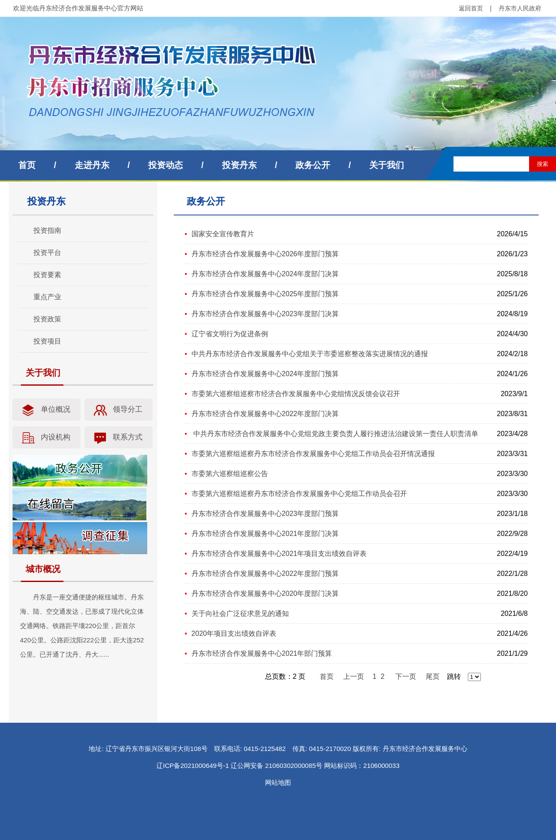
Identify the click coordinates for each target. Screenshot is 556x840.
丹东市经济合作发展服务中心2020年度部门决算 (265, 593)
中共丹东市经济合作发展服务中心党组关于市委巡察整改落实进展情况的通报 (310, 353)
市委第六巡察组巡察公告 (230, 473)
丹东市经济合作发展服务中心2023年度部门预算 (265, 513)
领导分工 (127, 409)
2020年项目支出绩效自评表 (234, 633)
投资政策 (47, 319)
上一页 (353, 676)
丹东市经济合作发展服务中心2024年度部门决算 (265, 274)
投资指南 (47, 230)
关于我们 (386, 165)
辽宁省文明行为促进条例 (230, 333)
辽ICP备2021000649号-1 (192, 765)
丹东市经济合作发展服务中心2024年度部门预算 (265, 373)
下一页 (405, 676)
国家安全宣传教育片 (223, 234)
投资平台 (47, 252)
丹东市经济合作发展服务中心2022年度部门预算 (265, 573)
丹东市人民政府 (520, 8)
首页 (27, 165)
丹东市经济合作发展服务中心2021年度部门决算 (265, 533)
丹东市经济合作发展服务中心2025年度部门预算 (265, 294)
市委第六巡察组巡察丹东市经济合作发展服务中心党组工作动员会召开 (299, 493)
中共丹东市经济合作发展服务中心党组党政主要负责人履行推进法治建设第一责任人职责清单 (335, 433)
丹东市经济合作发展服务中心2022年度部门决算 (265, 413)
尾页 (433, 676)
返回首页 (471, 8)
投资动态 (165, 165)
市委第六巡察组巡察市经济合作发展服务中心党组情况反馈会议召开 (296, 393)
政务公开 (312, 165)
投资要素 (47, 274)
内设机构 (55, 437)
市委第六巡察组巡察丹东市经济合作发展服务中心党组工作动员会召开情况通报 (313, 453)
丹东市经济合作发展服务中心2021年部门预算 (262, 653)
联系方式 (127, 437)
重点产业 (47, 297)
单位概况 (55, 409)
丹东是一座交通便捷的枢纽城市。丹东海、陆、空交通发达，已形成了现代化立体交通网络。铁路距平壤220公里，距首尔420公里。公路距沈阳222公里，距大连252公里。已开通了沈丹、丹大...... (82, 625)
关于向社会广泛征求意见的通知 (240, 613)
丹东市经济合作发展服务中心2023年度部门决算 (265, 313)
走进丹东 (92, 165)
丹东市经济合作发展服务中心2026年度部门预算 (265, 254)
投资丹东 (239, 165)
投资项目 (47, 341)
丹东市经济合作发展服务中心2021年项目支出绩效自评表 (279, 553)
